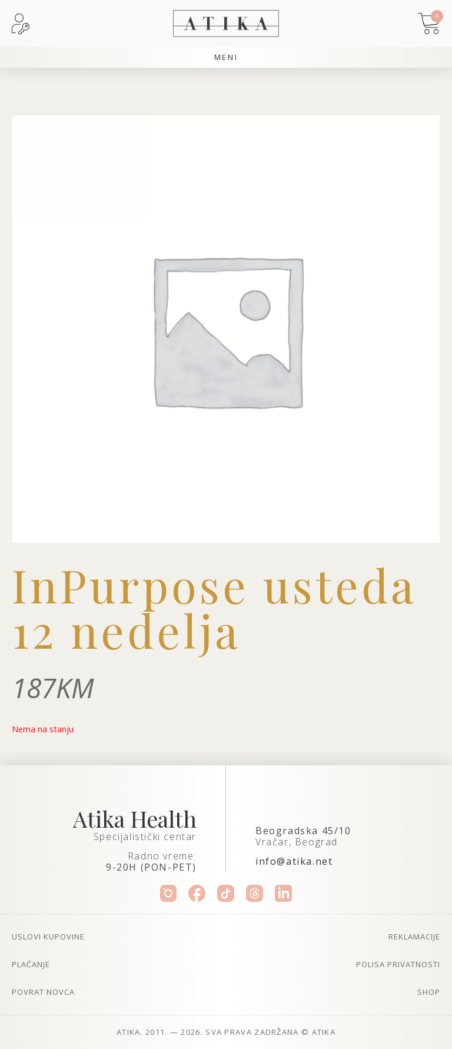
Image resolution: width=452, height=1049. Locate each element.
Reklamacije (414, 936)
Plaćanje (31, 964)
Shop (428, 992)
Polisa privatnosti (398, 964)
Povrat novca (43, 992)
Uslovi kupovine (48, 936)
